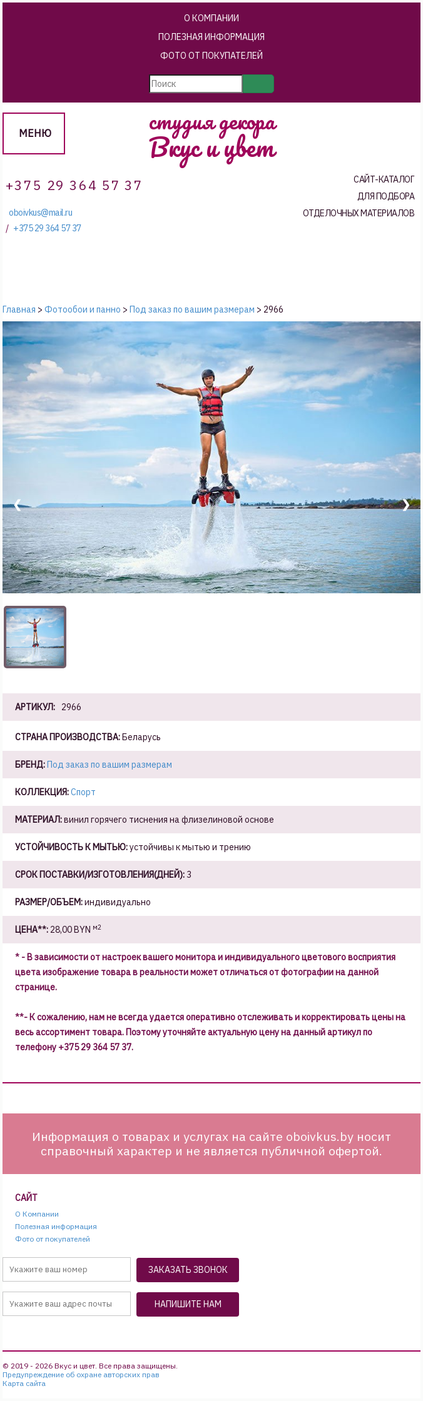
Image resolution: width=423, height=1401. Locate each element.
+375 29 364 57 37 (47, 228)
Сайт (26, 1198)
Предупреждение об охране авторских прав (81, 1374)
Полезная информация (211, 37)
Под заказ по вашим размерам (109, 764)
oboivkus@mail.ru (40, 213)
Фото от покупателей (211, 55)
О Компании (211, 18)
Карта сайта (24, 1383)
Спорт (83, 792)
